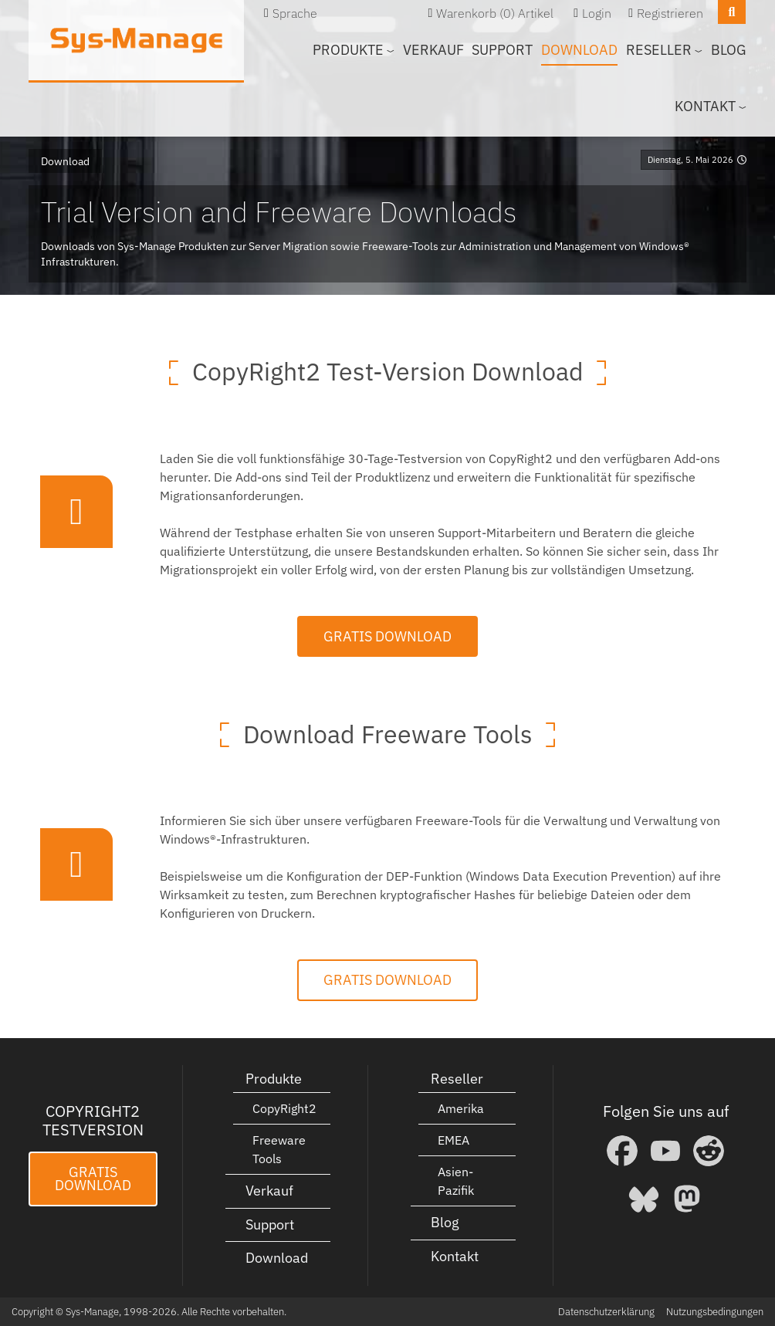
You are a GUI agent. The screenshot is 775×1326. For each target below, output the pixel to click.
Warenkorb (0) (475, 13)
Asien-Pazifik (456, 1181)
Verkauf (433, 50)
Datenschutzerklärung (606, 1312)
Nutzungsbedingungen (714, 1312)
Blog (728, 50)
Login (596, 13)
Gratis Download (387, 636)
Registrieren (670, 13)
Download (579, 50)
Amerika (461, 1108)
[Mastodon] (687, 1198)
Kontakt (455, 1256)
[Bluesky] (643, 1198)
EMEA (453, 1140)
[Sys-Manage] (136, 40)
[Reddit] (708, 1150)
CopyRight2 (284, 1108)
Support (502, 50)
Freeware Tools (279, 1149)
